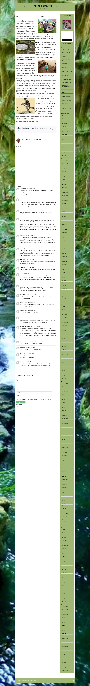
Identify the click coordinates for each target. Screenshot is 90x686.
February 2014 (64, 505)
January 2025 (64, 158)
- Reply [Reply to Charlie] (32, 267)
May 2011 (63, 593)
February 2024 (64, 187)
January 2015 (64, 476)
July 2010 (63, 619)
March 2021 (64, 280)
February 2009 (64, 665)
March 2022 (64, 248)
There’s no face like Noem (66, 108)
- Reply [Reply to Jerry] (31, 273)
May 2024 (63, 179)
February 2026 (64, 123)
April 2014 (63, 500)
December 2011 (65, 574)
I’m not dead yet (65, 105)
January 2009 (64, 667)
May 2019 (63, 338)
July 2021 (63, 269)
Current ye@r (19, 404)
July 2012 (63, 556)
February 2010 (64, 633)
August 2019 (64, 330)
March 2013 (64, 535)
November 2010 (65, 609)
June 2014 (63, 495)
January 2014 (64, 508)
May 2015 (63, 466)
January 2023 (64, 221)
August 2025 (64, 139)
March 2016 (64, 439)
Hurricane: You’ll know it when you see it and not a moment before (67, 102)
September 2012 (65, 550)
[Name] (34, 390)
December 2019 (65, 320)
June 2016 (63, 431)
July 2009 (63, 651)
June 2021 (63, 272)
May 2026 (63, 115)
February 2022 (64, 251)
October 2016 (64, 420)
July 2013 (63, 524)
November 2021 (65, 258)
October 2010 (64, 611)
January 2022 (64, 253)
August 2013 (64, 521)
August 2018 (64, 362)
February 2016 (64, 442)
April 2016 (63, 436)
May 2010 (63, 625)
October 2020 (64, 293)
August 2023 (64, 203)
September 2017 (65, 391)
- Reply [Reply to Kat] (31, 218)
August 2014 (64, 489)
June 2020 (63, 304)
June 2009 (63, 654)
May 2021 (63, 274)
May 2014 (63, 497)
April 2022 (63, 245)
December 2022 (65, 224)
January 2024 (64, 190)
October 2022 (64, 229)
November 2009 (65, 641)
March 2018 (64, 375)
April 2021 (63, 277)
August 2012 (64, 553)
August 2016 (64, 426)
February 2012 (64, 569)
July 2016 (63, 428)
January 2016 (64, 444)
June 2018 (63, 367)
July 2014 (63, 492)
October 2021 (64, 261)
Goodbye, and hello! (65, 49)
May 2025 (63, 147)
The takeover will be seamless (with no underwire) (65, 67)
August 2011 (64, 585)
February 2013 (64, 537)
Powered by (67, 43)
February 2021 (64, 282)
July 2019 (63, 333)
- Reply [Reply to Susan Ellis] (33, 248)
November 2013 (65, 513)
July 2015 (63, 460)
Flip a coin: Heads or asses (67, 71)
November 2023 (65, 195)
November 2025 (65, 131)
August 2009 (64, 649)
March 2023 (64, 216)
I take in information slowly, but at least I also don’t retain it (66, 87)
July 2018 (63, 365)
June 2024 (63, 176)
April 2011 (63, 596)
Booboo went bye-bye (66, 52)
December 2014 (65, 479)
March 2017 (64, 407)
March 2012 (64, 566)
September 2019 (65, 327)
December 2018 (65, 351)
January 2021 (64, 285)
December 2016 (65, 415)
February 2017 (64, 410)
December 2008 (65, 670)
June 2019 (63, 335)
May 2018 (63, 370)
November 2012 (65, 545)
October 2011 (64, 580)
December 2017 (65, 383)
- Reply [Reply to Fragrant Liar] (34, 316)
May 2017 (63, 402)
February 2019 (64, 346)
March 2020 (64, 312)
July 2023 (63, 205)
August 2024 (64, 171)
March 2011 (64, 598)
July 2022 (63, 237)
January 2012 (64, 572)
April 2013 (63, 532)
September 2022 (65, 232)
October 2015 (64, 452)
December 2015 (65, 447)
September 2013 (65, 519)
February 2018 (64, 378)
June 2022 (63, 240)
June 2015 (63, 463)
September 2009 (65, 646)
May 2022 (63, 243)
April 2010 (63, 627)
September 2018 (65, 359)
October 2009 (64, 643)
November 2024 (65, 163)
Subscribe (67, 39)
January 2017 (64, 412)
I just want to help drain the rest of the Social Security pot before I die (66, 81)
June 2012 (63, 558)
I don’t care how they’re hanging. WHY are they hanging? (66, 76)
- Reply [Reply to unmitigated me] (35, 210)
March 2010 (64, 630)
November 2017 (65, 386)
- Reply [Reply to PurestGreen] (34, 188)
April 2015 (63, 468)
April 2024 (63, 182)
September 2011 (65, 582)
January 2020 (64, 317)
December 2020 (65, 288)
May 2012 (63, 561)
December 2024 (65, 160)
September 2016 (65, 423)
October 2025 (64, 134)
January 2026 (64, 126)
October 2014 (64, 484)
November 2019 (65, 322)
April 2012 (63, 564)
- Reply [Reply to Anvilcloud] (34, 198)
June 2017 (63, 399)
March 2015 (64, 471)
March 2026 (64, 120)
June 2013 (63, 527)
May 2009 (63, 657)
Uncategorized (31, 121)
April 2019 (63, 341)
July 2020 (63, 301)
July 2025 (63, 142)
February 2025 (64, 155)
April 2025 (63, 150)
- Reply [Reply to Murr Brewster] (34, 235)
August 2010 (64, 617)
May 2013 (63, 529)
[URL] (34, 395)
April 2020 (63, 309)
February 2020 (64, 314)
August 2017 (64, 394)
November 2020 (65, 290)
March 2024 (64, 184)
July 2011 (63, 588)
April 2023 (63, 213)
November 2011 (65, 577)
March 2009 (64, 662)
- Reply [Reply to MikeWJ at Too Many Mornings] (40, 326)
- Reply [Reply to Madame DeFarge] (36, 294)
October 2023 (64, 197)
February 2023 (64, 219)
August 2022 (64, 235)
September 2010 (65, 614)
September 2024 (65, 168)
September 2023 (65, 200)
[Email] (34, 392)
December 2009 (65, 638)
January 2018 (64, 381)
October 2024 (64, 166)
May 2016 (63, 434)
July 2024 (63, 174)
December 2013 (65, 511)
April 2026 (63, 118)
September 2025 (65, 136)
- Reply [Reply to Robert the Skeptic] (36, 259)
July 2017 (63, 397)
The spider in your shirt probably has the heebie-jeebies (66, 96)
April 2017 (63, 404)
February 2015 (64, 474)
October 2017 (64, 389)
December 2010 (65, 606)
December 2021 (65, 256)
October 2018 (64, 357)
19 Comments (37, 121)
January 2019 (64, 349)
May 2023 (63, 211)
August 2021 (64, 266)
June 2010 (63, 622)
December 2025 (65, 128)
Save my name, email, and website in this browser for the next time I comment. (34, 399)
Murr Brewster (19, 121)
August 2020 (64, 298)
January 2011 (64, 604)
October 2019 (64, 325)
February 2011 (64, 601)
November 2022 (65, 227)
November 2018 (65, 354)
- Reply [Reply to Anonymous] (34, 302)
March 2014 (64, 503)
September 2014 (65, 487)
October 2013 (64, 516)
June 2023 (63, 208)
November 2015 (65, 450)
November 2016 (65, 418)
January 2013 (64, 540)
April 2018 (63, 373)
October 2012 (64, 548)
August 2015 (64, 458)
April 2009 (63, 659)
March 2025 (64, 152)
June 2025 (63, 144)
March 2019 (64, 343)
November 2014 (65, 481)
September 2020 (65, 296)
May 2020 (63, 306)
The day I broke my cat (66, 63)
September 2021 (65, 264)
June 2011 (63, 590)
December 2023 (65, 192)
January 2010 (64, 635)
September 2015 (65, 455)
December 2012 (65, 543)
